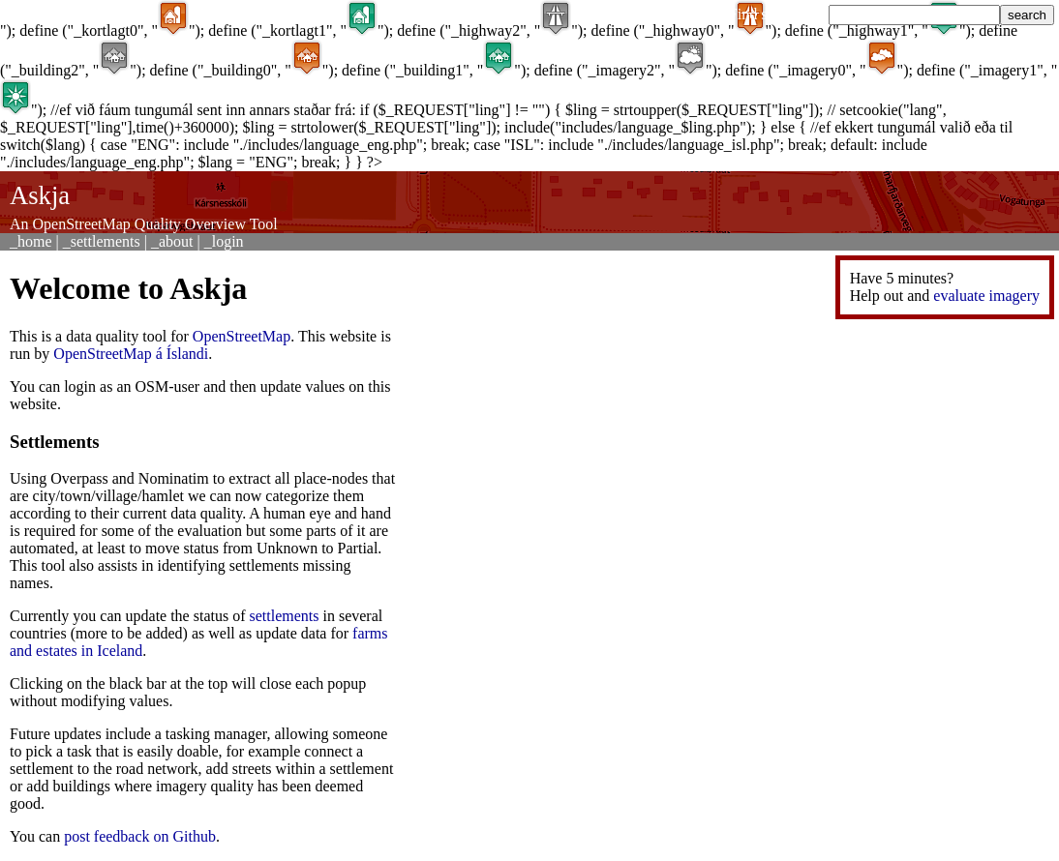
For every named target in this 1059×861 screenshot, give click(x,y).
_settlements (101, 241)
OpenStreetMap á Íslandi (130, 353)
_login (224, 241)
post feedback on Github (140, 836)
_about (172, 241)
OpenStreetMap (241, 336)
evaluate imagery (986, 295)
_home (31, 241)
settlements (284, 616)
